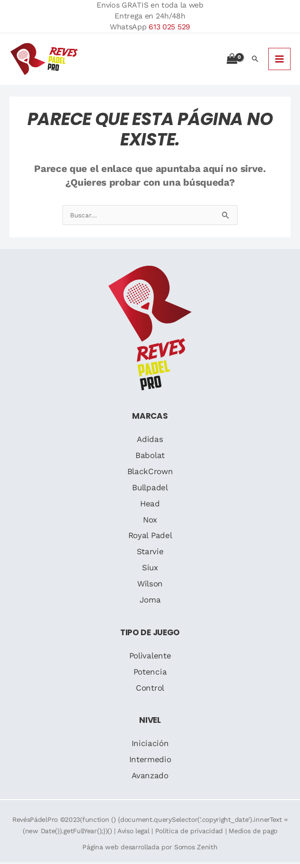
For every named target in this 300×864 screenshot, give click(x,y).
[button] (255, 59)
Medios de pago (253, 832)
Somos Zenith (195, 848)
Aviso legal (133, 832)
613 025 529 (169, 26)
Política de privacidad (189, 832)
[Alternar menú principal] (279, 59)
